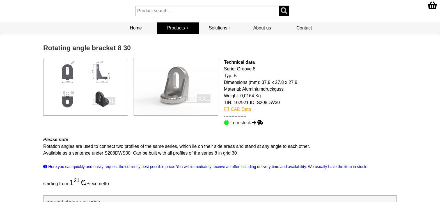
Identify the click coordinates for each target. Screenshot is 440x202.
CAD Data (237, 109)
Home (136, 28)
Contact (304, 28)
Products (176, 28)
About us (262, 28)
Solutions (218, 28)
